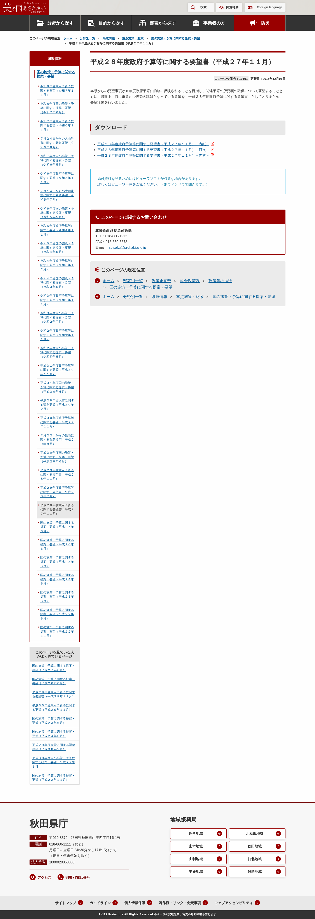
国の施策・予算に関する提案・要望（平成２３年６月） (57, 597)
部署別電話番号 (77, 877)
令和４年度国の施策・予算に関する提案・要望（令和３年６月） (57, 283)
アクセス (44, 877)
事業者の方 (214, 23)
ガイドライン (100, 903)
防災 (265, 23)
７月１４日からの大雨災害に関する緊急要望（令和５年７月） (57, 195)
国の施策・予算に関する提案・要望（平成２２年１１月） (57, 631)
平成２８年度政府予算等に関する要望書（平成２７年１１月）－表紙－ (153, 144)
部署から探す (163, 23)
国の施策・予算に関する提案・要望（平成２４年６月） (57, 579)
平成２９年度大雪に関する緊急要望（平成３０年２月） (57, 405)
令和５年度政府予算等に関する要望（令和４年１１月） (57, 230)
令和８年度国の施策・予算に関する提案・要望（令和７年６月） (57, 108)
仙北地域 (255, 859)
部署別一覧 (133, 281)
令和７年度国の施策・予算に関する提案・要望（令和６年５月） (57, 160)
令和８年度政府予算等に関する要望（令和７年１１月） (57, 90)
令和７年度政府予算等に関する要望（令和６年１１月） (57, 125)
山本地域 (196, 846)
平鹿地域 (196, 871)
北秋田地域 (254, 833)
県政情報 (109, 38)
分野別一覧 (87, 38)
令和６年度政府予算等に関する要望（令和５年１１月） (57, 178)
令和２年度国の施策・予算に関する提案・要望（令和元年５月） (57, 352)
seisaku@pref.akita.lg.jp (127, 247)
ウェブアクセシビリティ (233, 903)
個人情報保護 (134, 903)
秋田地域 (255, 846)
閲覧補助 (232, 7)
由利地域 (196, 859)
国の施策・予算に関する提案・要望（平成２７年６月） (57, 527)
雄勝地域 (255, 871)
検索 (203, 7)
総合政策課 (190, 281)
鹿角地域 (196, 833)
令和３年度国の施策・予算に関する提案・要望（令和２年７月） (57, 317)
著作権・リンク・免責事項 (180, 903)
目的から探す (111, 23)
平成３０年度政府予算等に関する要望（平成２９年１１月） (57, 422)
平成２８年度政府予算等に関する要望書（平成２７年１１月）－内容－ (153, 155)
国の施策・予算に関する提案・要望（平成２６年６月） (57, 544)
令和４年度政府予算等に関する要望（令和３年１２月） (57, 265)
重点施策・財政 (133, 38)
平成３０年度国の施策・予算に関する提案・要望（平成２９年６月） (57, 457)
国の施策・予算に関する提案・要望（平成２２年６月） (57, 614)
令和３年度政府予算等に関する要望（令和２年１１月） (57, 300)
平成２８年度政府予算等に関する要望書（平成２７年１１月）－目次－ (153, 150)
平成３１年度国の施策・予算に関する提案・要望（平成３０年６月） (57, 387)
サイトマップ (65, 903)
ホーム (67, 38)
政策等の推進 (220, 281)
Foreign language (269, 7)
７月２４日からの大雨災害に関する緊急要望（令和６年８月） (57, 143)
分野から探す (60, 23)
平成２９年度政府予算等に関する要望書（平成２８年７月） (57, 492)
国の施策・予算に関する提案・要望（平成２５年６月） (57, 562)
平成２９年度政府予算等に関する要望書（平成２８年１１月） (57, 474)
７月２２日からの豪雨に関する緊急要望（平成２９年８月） (57, 440)
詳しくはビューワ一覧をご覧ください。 (128, 184)
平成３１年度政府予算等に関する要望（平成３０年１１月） (57, 370)
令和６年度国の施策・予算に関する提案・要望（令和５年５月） (57, 213)
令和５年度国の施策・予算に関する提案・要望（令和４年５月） (57, 248)
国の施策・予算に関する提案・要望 (175, 38)
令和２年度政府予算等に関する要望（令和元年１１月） (57, 335)
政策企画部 (161, 281)
